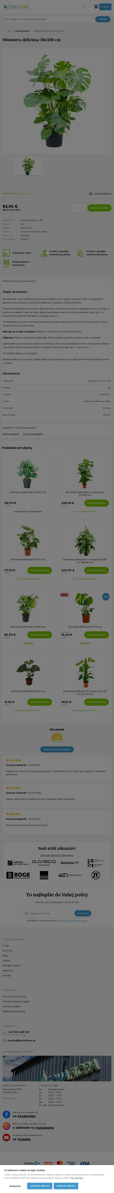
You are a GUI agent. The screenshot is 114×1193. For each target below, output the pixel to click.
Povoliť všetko (66, 1186)
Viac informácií (76, 1178)
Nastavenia (15, 1186)
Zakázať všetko (39, 1186)
